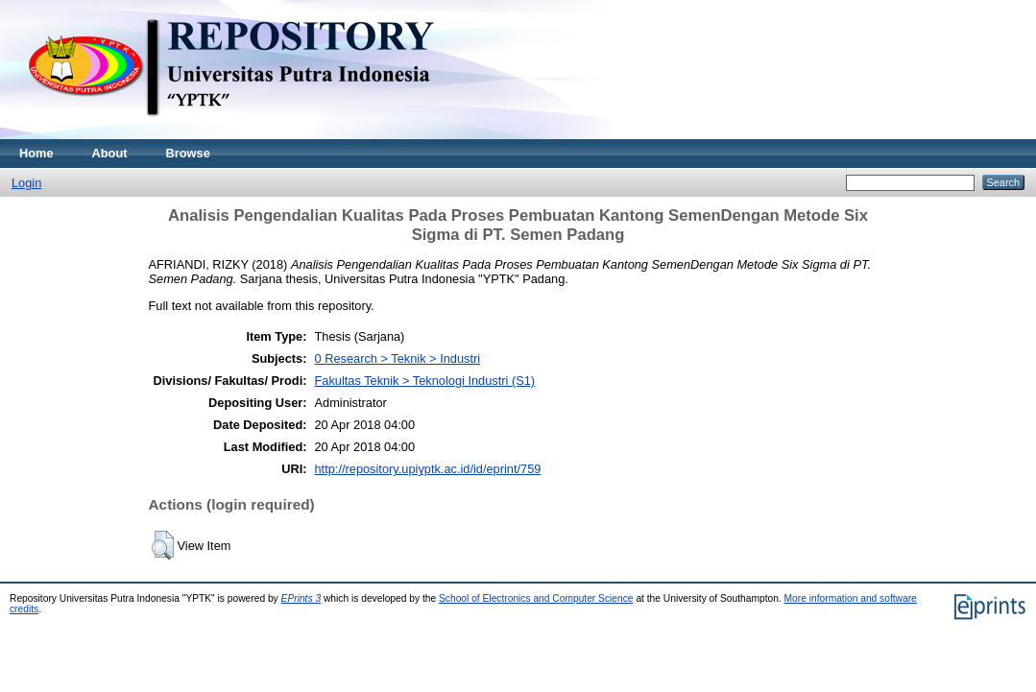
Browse (188, 153)
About (110, 153)
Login (26, 183)
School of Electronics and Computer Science (536, 598)
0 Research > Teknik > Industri (398, 358)
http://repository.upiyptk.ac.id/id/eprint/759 (428, 469)
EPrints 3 (301, 598)
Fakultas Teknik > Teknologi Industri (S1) (425, 380)
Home (36, 153)
